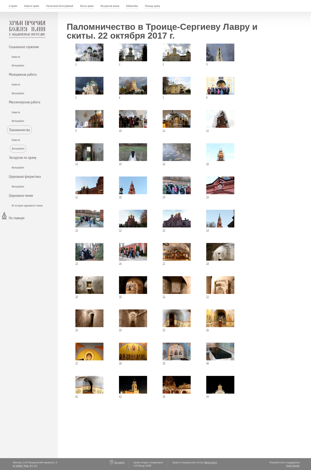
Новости (16, 57)
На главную (16, 217)
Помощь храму (152, 6)
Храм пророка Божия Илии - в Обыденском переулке (27, 29)
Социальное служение (24, 46)
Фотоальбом (18, 65)
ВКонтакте (210, 462)
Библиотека (132, 6)
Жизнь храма (87, 6)
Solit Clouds (293, 465)
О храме (13, 6)
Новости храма (31, 6)
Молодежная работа (23, 74)
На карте (119, 462)
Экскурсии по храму (22, 157)
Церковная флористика (25, 176)
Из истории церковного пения (27, 205)
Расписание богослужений (59, 6)
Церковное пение (21, 195)
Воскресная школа (110, 6)
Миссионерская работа (24, 101)
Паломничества (19, 129)
